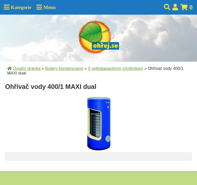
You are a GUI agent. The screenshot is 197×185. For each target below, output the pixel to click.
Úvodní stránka (27, 68)
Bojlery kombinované (64, 68)
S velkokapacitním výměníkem (115, 68)
